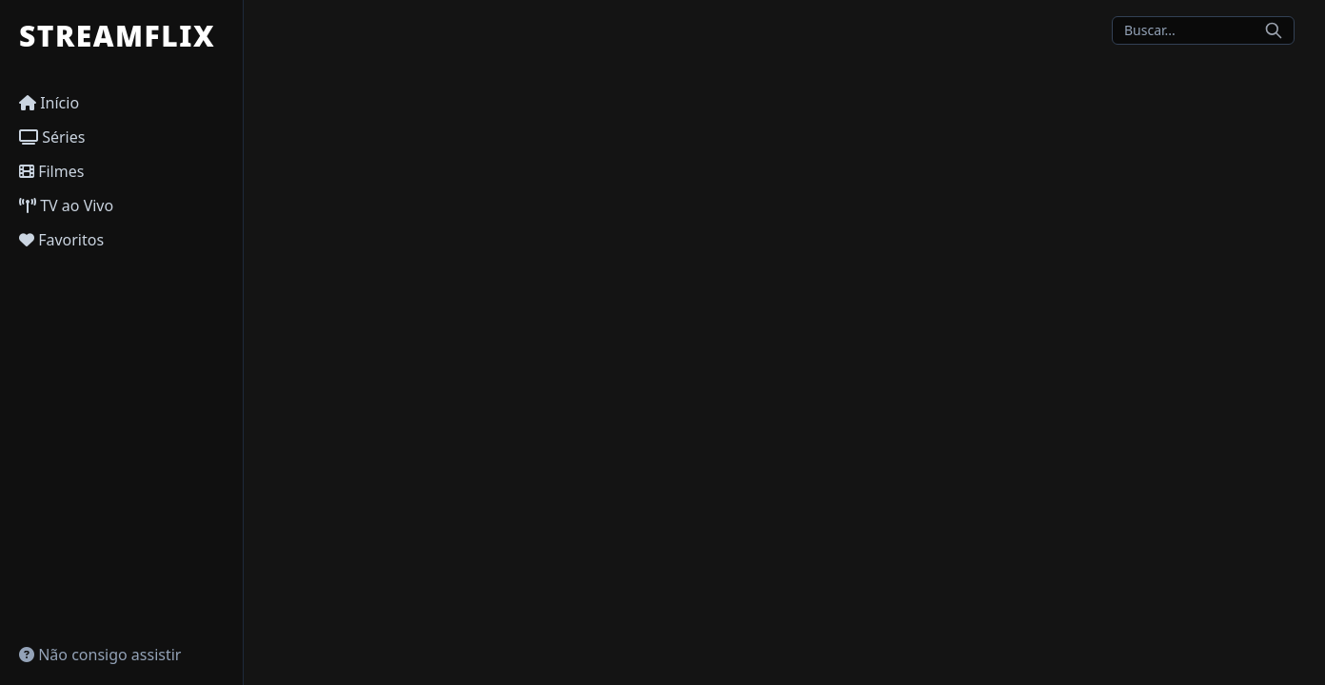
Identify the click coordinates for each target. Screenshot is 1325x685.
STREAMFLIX (117, 36)
